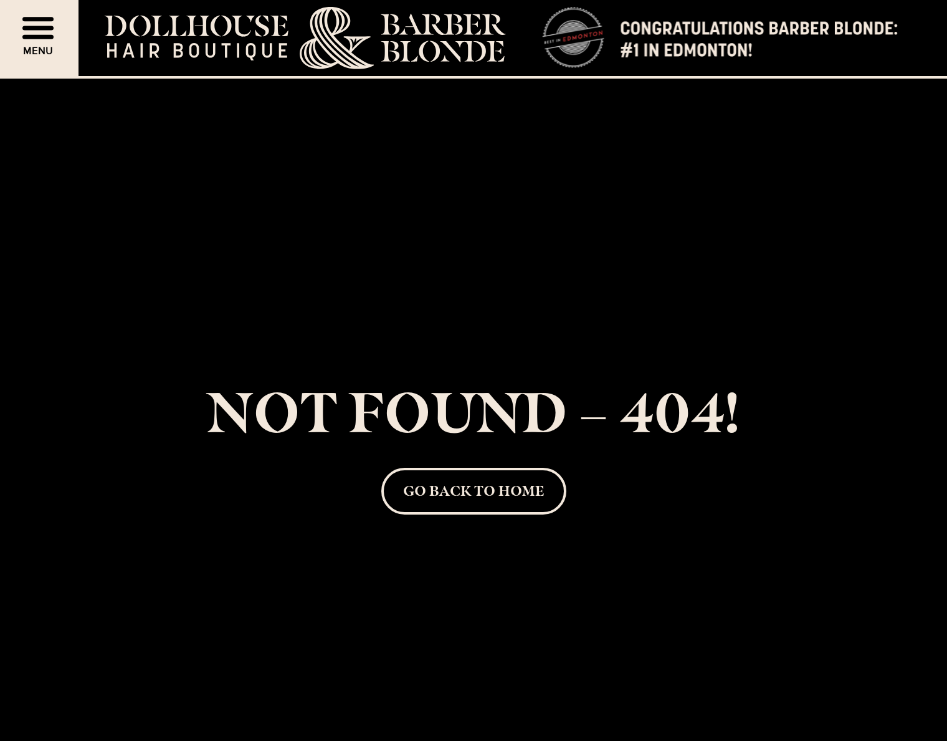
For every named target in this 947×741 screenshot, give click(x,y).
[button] (39, 38)
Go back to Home (473, 491)
